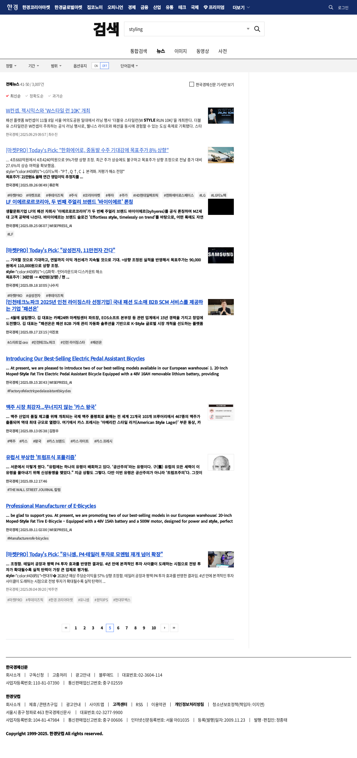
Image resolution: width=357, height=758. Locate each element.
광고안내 (82, 675)
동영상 (202, 50)
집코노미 (95, 7)
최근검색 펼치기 (244, 29)
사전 (222, 50)
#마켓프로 (33, 195)
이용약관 (158, 704)
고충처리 (59, 675)
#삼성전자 (33, 295)
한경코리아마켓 (36, 7)
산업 (157, 7)
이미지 (180, 50)
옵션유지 (80, 65)
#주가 (123, 195)
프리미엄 (216, 7)
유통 (170, 7)
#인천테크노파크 (43, 342)
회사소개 (13, 675)
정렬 (9, 65)
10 (154, 628)
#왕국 (37, 440)
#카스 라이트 (79, 440)
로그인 (343, 7)
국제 (195, 7)
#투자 (110, 195)
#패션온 (96, 342)
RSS (139, 704)
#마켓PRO (14, 195)
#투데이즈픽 (54, 195)
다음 (165, 628)
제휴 (32, 704)
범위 (54, 65)
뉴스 (161, 50)
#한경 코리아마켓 (61, 599)
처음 (66, 628)
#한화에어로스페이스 (178, 195)
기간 (31, 65)
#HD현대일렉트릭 (145, 195)
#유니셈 (83, 599)
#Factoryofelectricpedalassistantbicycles (39, 390)
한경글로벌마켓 (68, 7)
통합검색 (138, 50)
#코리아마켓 (91, 195)
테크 (182, 7)
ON (96, 65)
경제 (132, 7)
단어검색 (127, 65)
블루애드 (106, 675)
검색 (106, 29)
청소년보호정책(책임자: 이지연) (238, 704)
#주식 (73, 195)
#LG (202, 195)
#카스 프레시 (103, 440)
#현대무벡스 (122, 599)
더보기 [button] (238, 7)
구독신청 (36, 675)
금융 (144, 7)
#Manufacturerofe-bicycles (27, 538)
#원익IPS (101, 599)
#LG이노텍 (218, 195)
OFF (104, 65)
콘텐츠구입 (48, 704)
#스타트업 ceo (17, 342)
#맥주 (11, 440)
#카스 (23, 440)
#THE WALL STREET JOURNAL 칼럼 (33, 489)
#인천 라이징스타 (73, 342)
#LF (10, 234)
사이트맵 (96, 704)
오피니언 (115, 7)
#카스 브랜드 (56, 440)
